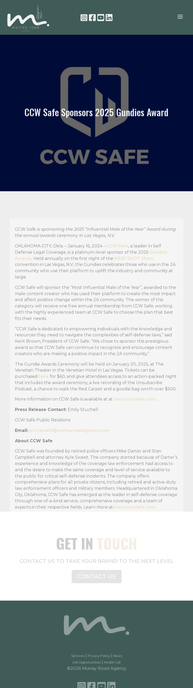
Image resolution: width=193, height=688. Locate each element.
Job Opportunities (86, 664)
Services (77, 658)
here (44, 383)
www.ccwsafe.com (135, 406)
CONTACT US (96, 578)
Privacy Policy (99, 658)
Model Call (112, 664)
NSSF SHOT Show (134, 266)
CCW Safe (117, 253)
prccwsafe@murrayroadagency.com (69, 437)
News (117, 658)
